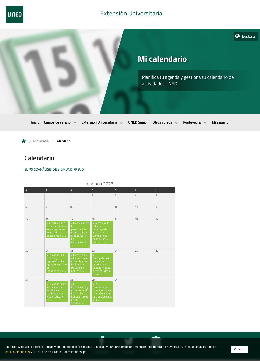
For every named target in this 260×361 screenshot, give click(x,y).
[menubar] (130, 122)
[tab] (130, 14)
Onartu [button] (239, 349)
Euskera (248, 36)
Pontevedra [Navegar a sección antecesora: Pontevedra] (41, 141)
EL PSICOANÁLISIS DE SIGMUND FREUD (54, 169)
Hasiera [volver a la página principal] (23, 141)
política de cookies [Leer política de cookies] (17, 352)
